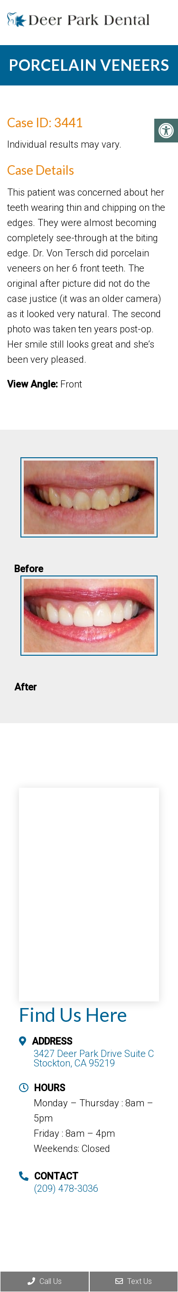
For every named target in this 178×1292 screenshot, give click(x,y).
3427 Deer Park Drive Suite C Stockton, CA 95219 (94, 1058)
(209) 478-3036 (66, 1188)
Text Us (133, 1281)
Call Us (45, 1281)
